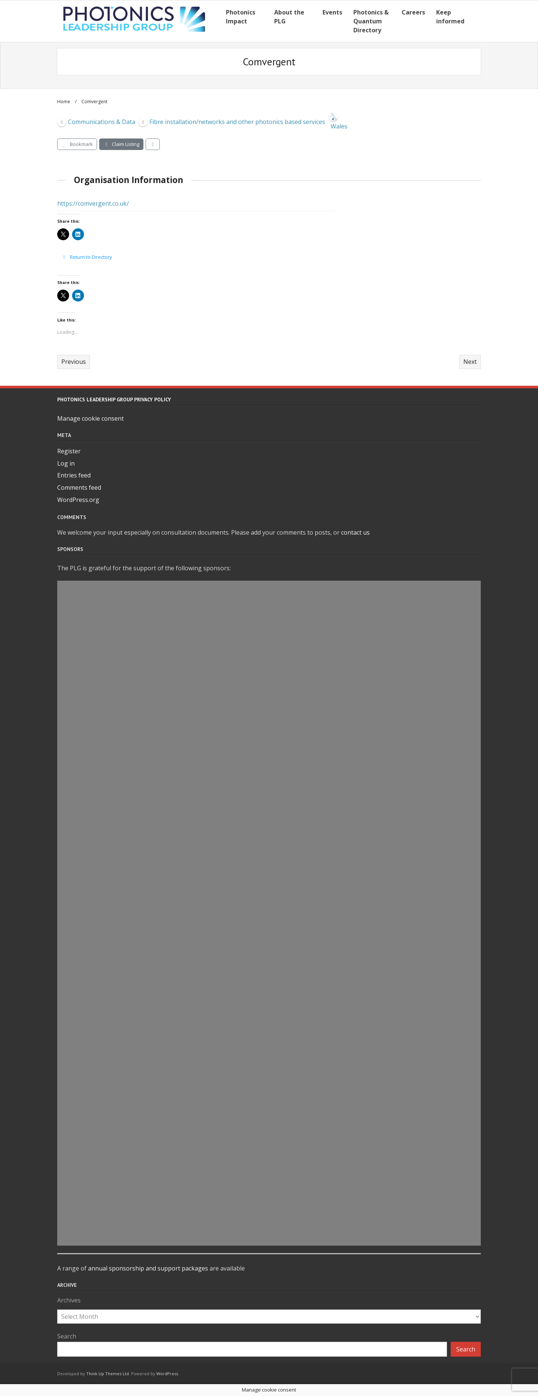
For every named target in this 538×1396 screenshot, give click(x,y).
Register (69, 451)
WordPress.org (78, 500)
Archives (69, 1300)
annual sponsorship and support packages (148, 1268)
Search (66, 1336)
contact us (355, 532)
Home (63, 101)
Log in (66, 463)
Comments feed (79, 487)
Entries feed (74, 475)
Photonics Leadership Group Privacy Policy (114, 399)
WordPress (167, 1373)
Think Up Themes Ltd (107, 1373)
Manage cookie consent (90, 418)
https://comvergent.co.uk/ (93, 203)
